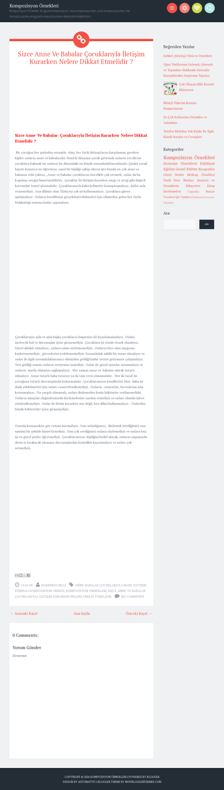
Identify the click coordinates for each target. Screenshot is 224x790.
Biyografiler (206, 169)
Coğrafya (193, 191)
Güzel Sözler (173, 175)
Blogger (153, 777)
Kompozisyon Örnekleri (34, 5)
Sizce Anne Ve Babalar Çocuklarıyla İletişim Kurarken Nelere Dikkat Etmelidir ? (81, 58)
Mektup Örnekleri (201, 175)
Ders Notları (184, 180)
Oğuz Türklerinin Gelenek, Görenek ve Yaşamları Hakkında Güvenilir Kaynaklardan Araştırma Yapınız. (188, 70)
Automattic (87, 782)
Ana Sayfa (82, 613)
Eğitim (169, 168)
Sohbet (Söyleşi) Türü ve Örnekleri (187, 56)
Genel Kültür (186, 168)
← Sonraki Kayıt (24, 613)
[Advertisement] (81, 98)
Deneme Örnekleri (180, 163)
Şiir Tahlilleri (184, 197)
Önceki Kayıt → (139, 613)
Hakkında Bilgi (53, 585)
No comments (132, 596)
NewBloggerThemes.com (143, 782)
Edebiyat (207, 163)
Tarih (167, 180)
